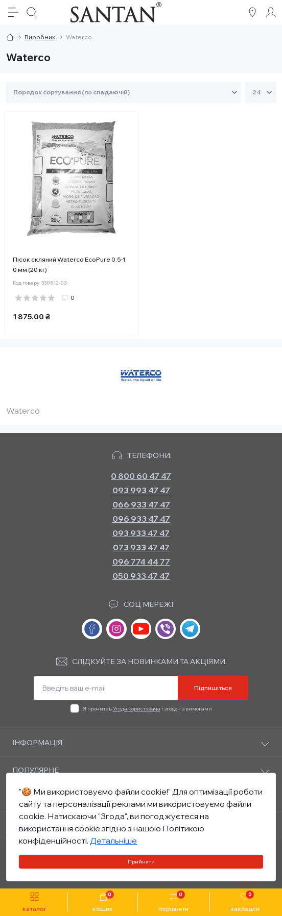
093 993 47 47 (141, 490)
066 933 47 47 (141, 504)
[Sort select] (123, 92)
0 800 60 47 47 (141, 476)
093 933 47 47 (141, 533)
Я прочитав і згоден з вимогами (147, 708)
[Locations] (252, 12)
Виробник (40, 37)
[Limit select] (260, 92)
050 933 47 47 (141, 576)
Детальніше (113, 840)
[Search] (32, 12)
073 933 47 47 (141, 547)
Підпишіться (213, 688)
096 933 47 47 (141, 519)
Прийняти (141, 861)
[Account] (271, 12)
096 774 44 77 (141, 561)
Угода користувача (136, 708)
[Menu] (13, 12)
